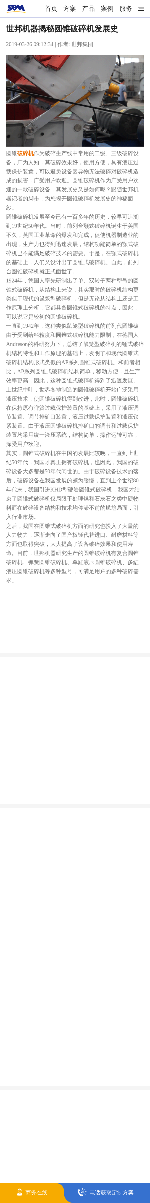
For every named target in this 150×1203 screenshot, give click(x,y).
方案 (69, 8)
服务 (126, 8)
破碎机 (25, 153)
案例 (107, 8)
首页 (51, 8)
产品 (88, 8)
